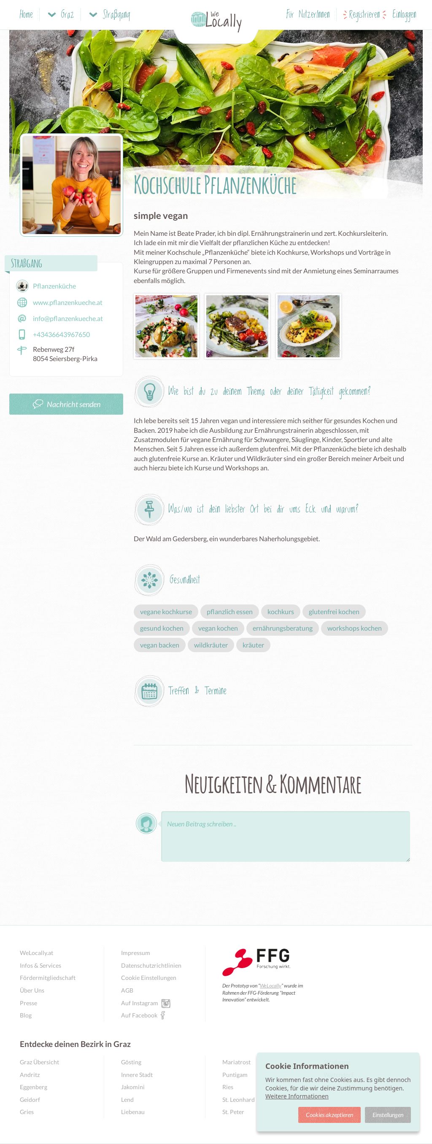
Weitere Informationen (297, 1096)
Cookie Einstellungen (148, 977)
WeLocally (270, 985)
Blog (26, 1015)
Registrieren (364, 15)
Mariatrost (236, 1062)
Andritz (30, 1074)
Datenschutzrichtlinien (151, 965)
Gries (27, 1111)
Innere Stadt (137, 1074)
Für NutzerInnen (308, 15)
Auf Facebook (139, 1015)
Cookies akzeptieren (329, 1114)
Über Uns (32, 990)
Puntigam (235, 1074)
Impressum (135, 952)
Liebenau (133, 1111)
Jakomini (133, 1086)
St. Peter (233, 1111)
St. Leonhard (238, 1099)
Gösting (131, 1062)
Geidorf (30, 1099)
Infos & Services (40, 965)
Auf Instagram (139, 1003)
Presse (28, 1002)
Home (26, 15)
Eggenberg (33, 1086)
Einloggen (404, 15)
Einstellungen (388, 1114)
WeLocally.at (36, 952)
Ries (227, 1086)
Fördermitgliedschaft (48, 977)
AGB (127, 990)
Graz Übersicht (39, 1062)
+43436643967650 (53, 334)
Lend (127, 1099)
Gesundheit (185, 580)
